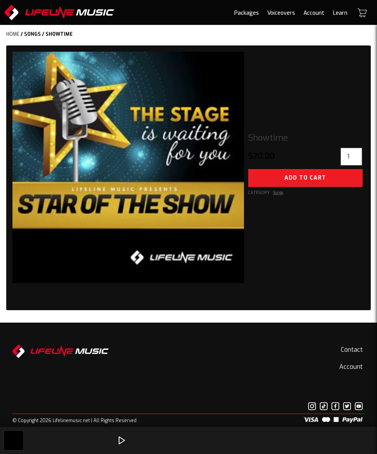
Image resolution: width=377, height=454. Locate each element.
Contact (352, 350)
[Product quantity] (351, 156)
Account (313, 13)
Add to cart (305, 178)
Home (12, 34)
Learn (340, 13)
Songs (32, 34)
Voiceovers (281, 13)
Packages (246, 13)
